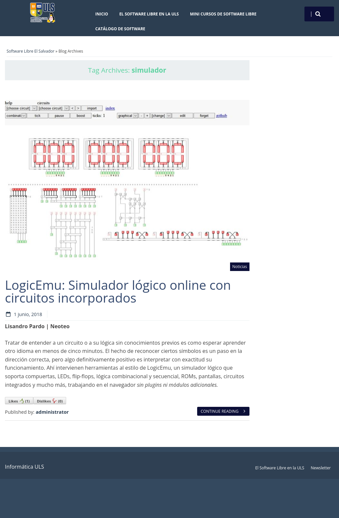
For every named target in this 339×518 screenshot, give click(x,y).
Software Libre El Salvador (30, 51)
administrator (52, 412)
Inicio (101, 14)
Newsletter (321, 468)
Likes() (19, 401)
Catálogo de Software (120, 29)
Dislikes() (50, 401)
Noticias (239, 266)
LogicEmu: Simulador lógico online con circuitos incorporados (118, 291)
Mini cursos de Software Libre (223, 14)
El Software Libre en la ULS (149, 14)
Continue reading (223, 411)
